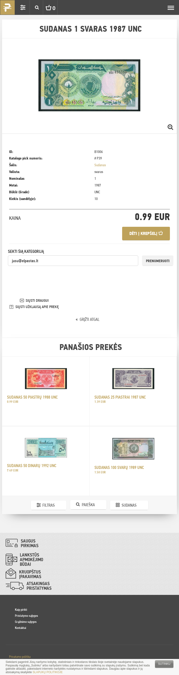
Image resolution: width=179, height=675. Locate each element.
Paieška (88, 504)
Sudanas (100, 165)
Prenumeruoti (157, 261)
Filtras (48, 505)
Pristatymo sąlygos (26, 615)
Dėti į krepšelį (146, 233)
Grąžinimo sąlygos (26, 622)
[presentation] (43, 275)
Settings (23, 7)
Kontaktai (20, 628)
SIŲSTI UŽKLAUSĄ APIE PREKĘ (37, 307)
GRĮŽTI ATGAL (90, 319)
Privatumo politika (20, 656)
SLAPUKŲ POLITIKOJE (48, 672)
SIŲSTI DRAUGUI (37, 300)
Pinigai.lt (7, 7)
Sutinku (164, 663)
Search (37, 7)
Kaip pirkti (21, 609)
